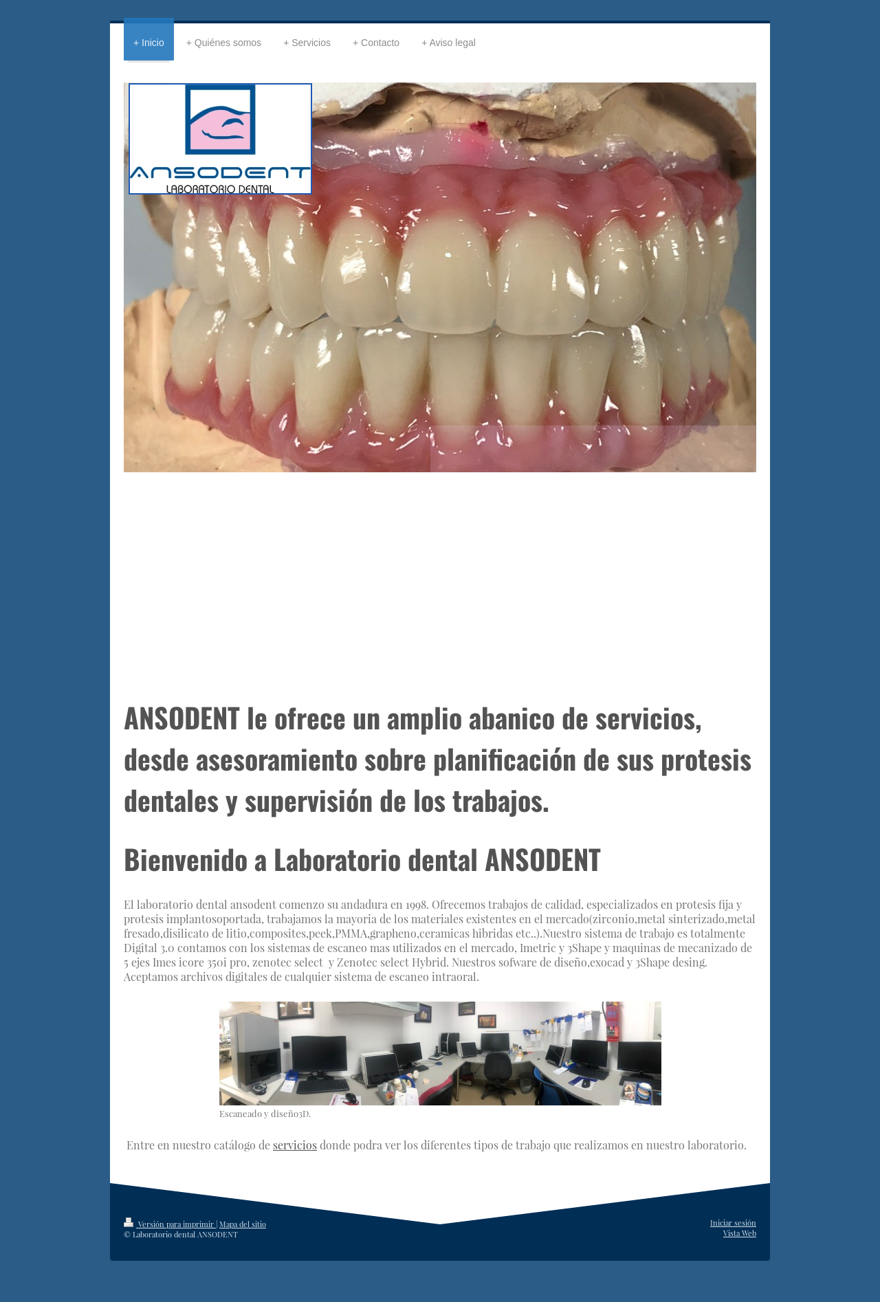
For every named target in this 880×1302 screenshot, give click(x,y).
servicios (295, 1145)
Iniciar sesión (733, 1222)
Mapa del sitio (242, 1224)
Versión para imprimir (170, 1224)
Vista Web (739, 1233)
